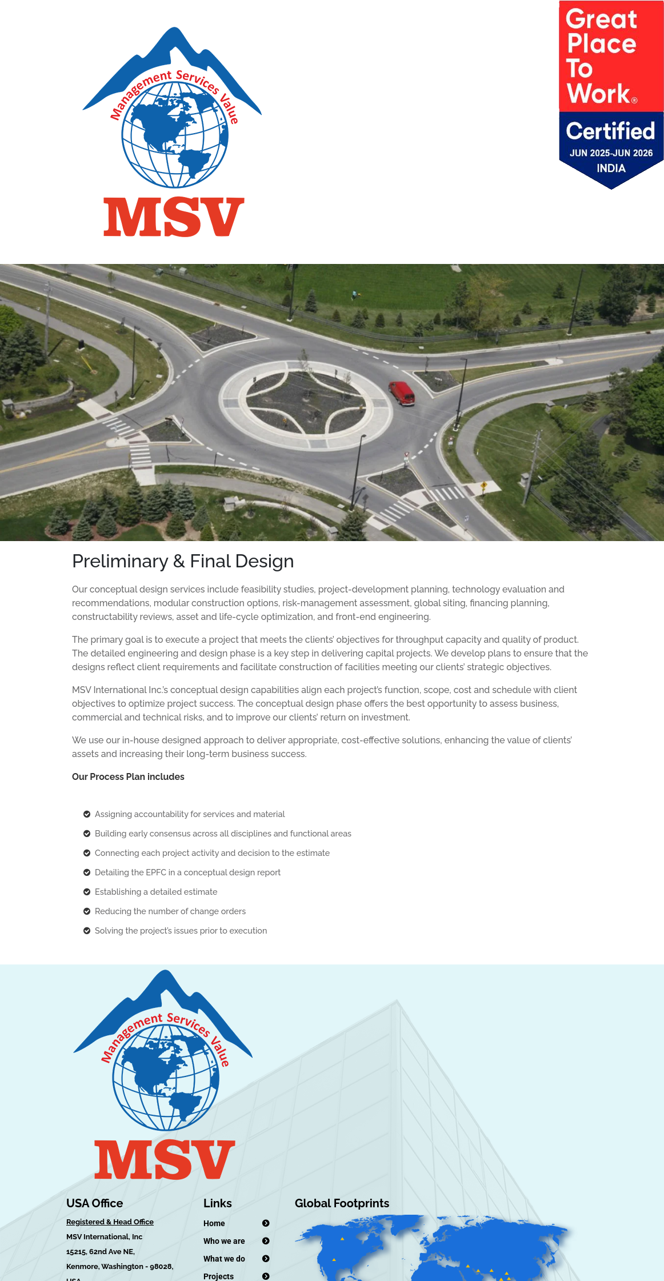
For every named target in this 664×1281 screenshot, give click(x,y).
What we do (224, 1258)
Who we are (224, 1241)
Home (214, 1223)
